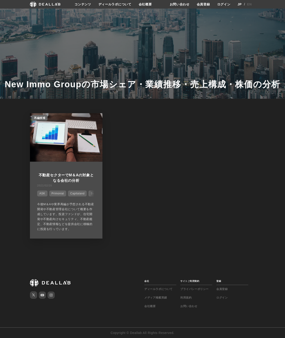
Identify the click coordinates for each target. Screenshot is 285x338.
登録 (218, 281)
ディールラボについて (114, 4)
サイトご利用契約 (189, 281)
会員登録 (203, 4)
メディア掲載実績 (155, 297)
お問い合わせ (180, 4)
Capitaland (77, 193)
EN (249, 4)
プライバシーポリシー (194, 289)
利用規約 (186, 297)
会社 (146, 281)
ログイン (224, 4)
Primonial (58, 193)
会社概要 (145, 4)
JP (240, 4)
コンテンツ (83, 4)
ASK (42, 193)
